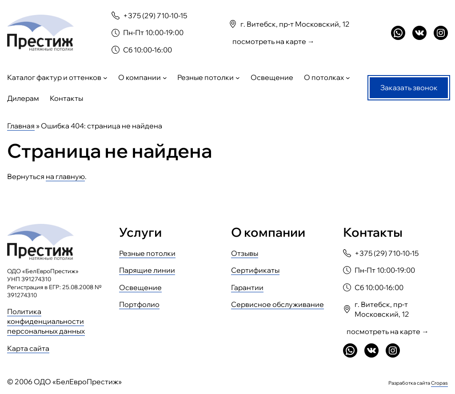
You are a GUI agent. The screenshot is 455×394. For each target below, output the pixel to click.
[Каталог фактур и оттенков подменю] (105, 78)
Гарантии (247, 287)
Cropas (439, 383)
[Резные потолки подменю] (237, 78)
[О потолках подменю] (348, 78)
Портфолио (139, 304)
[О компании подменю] (165, 78)
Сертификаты (255, 270)
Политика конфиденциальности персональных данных (46, 321)
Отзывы (244, 253)
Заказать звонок (409, 87)
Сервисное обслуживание (277, 304)
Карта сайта (28, 348)
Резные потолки (147, 253)
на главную (65, 176)
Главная (21, 125)
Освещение (140, 287)
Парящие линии (147, 270)
